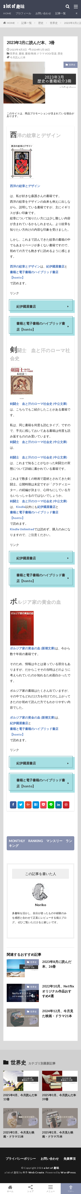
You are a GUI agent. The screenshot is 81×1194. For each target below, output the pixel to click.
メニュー (51, 1188)
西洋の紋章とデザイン (25, 186)
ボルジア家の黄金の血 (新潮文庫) (32, 648)
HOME (7, 13)
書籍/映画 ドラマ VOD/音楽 (41, 53)
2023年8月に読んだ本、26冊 (56, 964)
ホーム (10, 1188)
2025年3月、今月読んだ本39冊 (59, 1097)
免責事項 (70, 1158)
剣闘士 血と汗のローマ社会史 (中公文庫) (38, 404)
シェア (30, 1188)
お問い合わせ (43, 13)
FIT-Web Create (33, 1172)
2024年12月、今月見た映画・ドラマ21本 (57, 1013)
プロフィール (23, 13)
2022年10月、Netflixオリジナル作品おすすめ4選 (58, 991)
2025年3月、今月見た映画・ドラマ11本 (18, 1134)
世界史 (54, 23)
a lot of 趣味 (14, 6)
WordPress (68, 1172)
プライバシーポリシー (21, 1158)
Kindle (20, 507)
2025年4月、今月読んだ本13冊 (20, 1097)
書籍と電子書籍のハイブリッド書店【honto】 (34, 274)
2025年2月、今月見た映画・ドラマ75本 (57, 1134)
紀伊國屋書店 (55, 266)
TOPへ (71, 1188)
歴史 (40, 23)
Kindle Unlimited (22, 529)
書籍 (21, 53)
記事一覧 (60, 13)
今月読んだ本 (17, 57)
